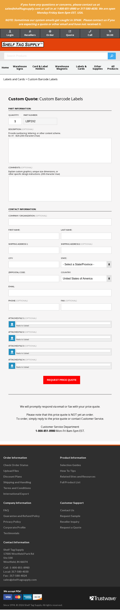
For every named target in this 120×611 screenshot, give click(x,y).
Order (50, 33)
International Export (16, 495)
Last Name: (66, 230)
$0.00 (110, 33)
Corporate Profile (14, 528)
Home (5, 67)
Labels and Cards (14, 79)
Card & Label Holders (40, 67)
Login (10, 33)
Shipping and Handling (17, 483)
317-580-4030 (19, 573)
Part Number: (31, 115)
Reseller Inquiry (69, 523)
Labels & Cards (81, 67)
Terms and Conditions (17, 489)
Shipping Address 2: (76, 244)
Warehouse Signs (20, 67)
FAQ (6, 511)
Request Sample (70, 517)
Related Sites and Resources (77, 478)
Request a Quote (70, 528)
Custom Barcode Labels (43, 79)
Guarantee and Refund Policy (21, 517)
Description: (20, 129)
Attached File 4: (22, 360)
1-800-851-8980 (45, 432)
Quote (70, 33)
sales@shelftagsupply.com (20, 581)
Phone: (18, 301)
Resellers (30, 33)
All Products (112, 67)
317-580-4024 (18, 577)
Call (90, 33)
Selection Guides (70, 466)
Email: (11, 287)
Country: (66, 272)
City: (10, 258)
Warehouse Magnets (62, 67)
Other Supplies (98, 67)
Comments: (20, 168)
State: (64, 258)
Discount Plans (12, 478)
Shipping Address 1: (18, 244)
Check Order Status (15, 466)
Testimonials (11, 534)
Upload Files (11, 472)
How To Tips (68, 472)
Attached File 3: (22, 346)
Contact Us (67, 511)
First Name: (14, 230)
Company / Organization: (27, 216)
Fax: (69, 301)
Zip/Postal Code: (16, 272)
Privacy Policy (12, 523)
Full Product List (70, 483)
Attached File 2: (22, 332)
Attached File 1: (22, 318)
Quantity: (13, 115)
